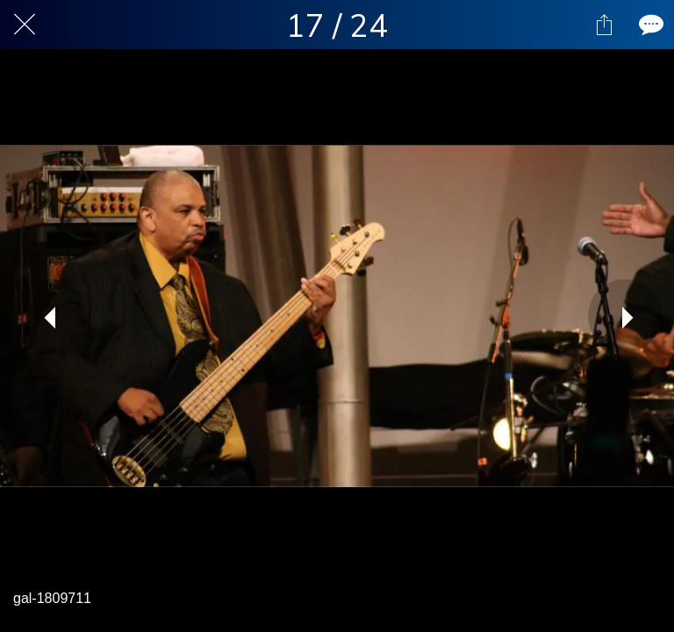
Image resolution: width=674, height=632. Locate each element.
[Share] (604, 25)
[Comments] (649, 25)
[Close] (24, 24)
